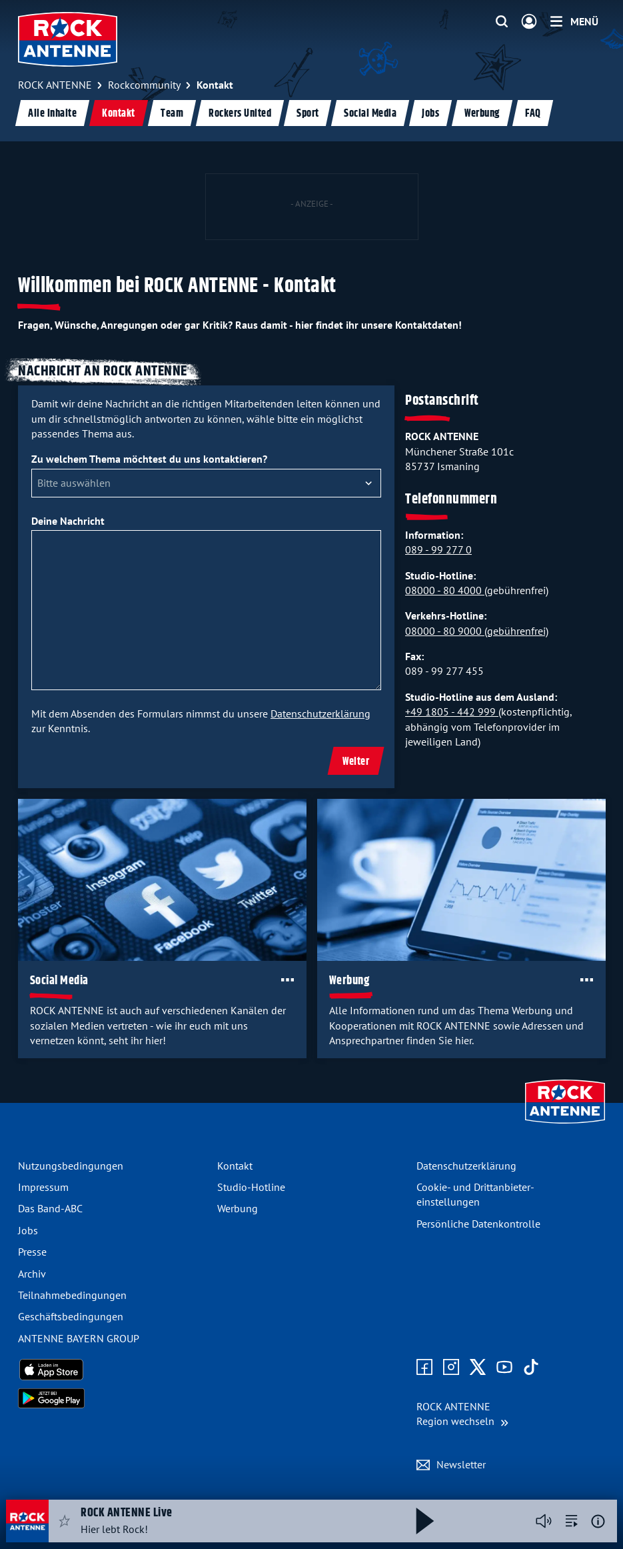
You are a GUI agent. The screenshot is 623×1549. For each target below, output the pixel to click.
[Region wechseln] (462, 1414)
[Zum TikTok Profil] (531, 1367)
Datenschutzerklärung (320, 713)
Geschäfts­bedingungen (70, 1316)
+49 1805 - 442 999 (451, 711)
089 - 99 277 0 (438, 549)
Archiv (32, 1273)
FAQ (533, 113)
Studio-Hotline (251, 1187)
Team (172, 113)
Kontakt (118, 113)
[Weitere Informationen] (598, 1521)
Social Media (370, 113)
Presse (32, 1251)
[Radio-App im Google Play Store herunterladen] (112, 1398)
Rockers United (240, 113)
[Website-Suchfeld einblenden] (501, 22)
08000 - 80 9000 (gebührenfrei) (476, 630)
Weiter (355, 761)
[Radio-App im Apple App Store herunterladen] (112, 1369)
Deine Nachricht (68, 520)
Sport (308, 113)
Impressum (43, 1187)
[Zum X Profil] (477, 1367)
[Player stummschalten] (543, 1521)
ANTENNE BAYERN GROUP (78, 1338)
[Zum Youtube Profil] (504, 1367)
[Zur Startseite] (565, 1125)
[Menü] (574, 21)
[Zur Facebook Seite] (424, 1367)
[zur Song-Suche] (571, 1521)
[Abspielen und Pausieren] (425, 1521)
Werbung (482, 113)
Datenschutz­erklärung (466, 1165)
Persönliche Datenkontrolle (478, 1223)
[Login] (529, 22)
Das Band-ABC (50, 1208)
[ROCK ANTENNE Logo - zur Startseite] (67, 39)
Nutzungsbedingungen (70, 1165)
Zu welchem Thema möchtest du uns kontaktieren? (149, 458)
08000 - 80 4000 (444, 590)
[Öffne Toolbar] (287, 980)
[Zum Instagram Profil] (451, 1367)
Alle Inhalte (52, 113)
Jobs (430, 113)
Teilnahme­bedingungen (72, 1295)
